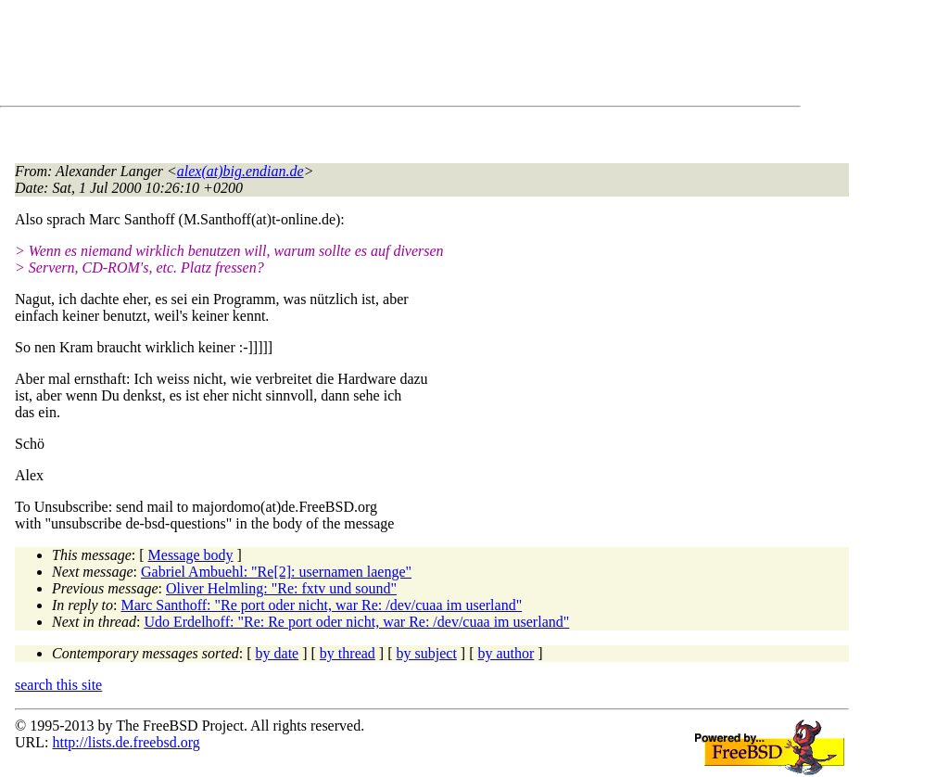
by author (505, 653)
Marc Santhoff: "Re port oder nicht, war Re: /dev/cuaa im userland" (322, 605)
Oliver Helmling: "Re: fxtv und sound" (281, 588)
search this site (58, 685)
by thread (347, 653)
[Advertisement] (352, 56)
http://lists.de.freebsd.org (125, 742)
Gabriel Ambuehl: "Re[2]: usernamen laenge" (276, 572)
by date (277, 653)
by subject (427, 653)
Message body (191, 555)
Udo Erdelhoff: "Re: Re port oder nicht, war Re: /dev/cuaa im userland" (356, 622)
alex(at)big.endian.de (240, 171)
